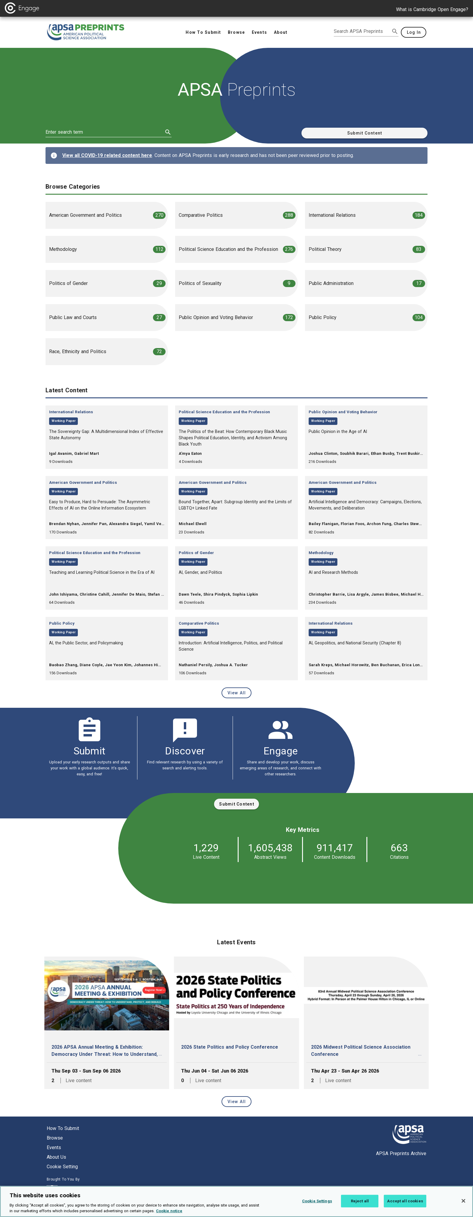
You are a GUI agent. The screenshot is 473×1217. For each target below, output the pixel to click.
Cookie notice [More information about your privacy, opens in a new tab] (169, 1211)
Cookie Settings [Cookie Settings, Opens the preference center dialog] (317, 1201)
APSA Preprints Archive (401, 1153)
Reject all (360, 1201)
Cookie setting (62, 1166)
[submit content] (236, 804)
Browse (55, 1138)
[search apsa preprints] (362, 31)
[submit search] (394, 31)
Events (54, 1147)
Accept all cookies (405, 1201)
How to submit (63, 1128)
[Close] (463, 1201)
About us (56, 1157)
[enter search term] (104, 132)
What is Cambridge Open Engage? (432, 9)
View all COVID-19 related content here (107, 155)
